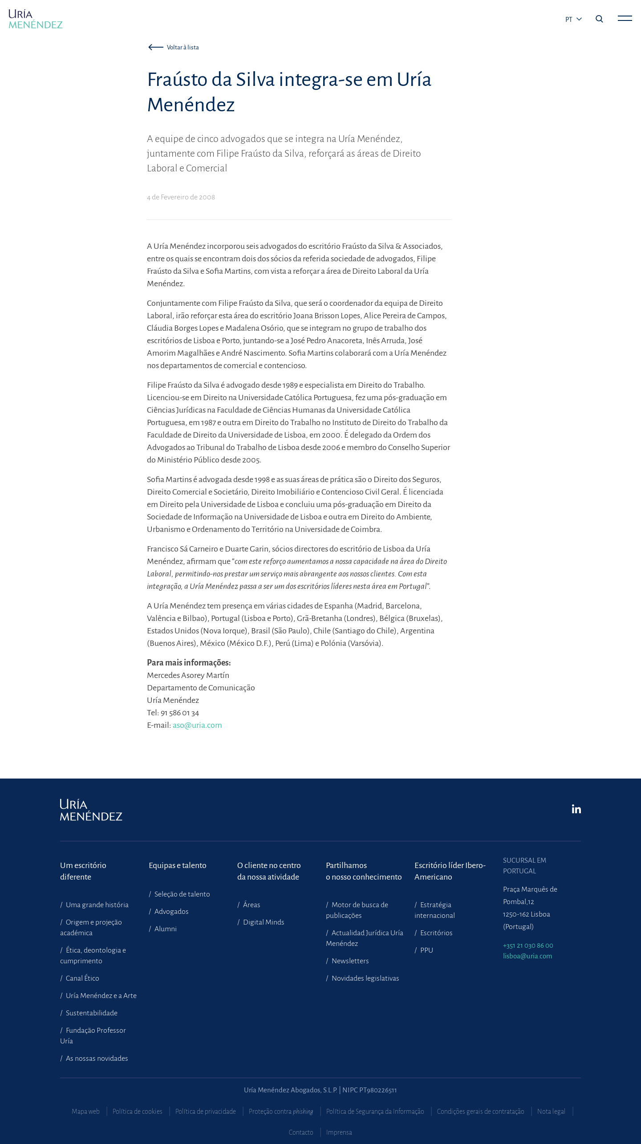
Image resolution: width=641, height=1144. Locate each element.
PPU (426, 950)
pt (569, 19)
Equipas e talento (178, 865)
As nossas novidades (96, 1059)
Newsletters (349, 961)
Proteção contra (281, 1111)
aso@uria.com (197, 725)
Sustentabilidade (91, 1013)
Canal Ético (82, 978)
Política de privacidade (205, 1111)
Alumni (165, 929)
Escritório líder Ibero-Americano (450, 871)
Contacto (301, 1132)
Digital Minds (263, 922)
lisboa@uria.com (527, 956)
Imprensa (339, 1132)
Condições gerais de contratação (480, 1111)
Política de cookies (137, 1111)
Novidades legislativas (364, 978)
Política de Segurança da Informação (375, 1111)
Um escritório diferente (83, 871)
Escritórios (436, 933)
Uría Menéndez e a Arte (101, 996)
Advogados (171, 912)
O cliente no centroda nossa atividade (269, 871)
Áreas (251, 905)
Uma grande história (97, 905)
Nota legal (551, 1111)
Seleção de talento (181, 894)
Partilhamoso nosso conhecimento (364, 871)
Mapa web (86, 1111)
